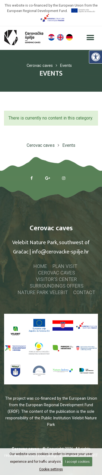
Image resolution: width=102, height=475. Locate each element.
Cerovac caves (56, 273)
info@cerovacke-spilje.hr (60, 251)
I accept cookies (77, 462)
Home (40, 266)
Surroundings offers (57, 286)
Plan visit (64, 266)
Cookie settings (51, 469)
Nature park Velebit (43, 292)
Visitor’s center (56, 279)
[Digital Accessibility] (95, 57)
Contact (84, 292)
